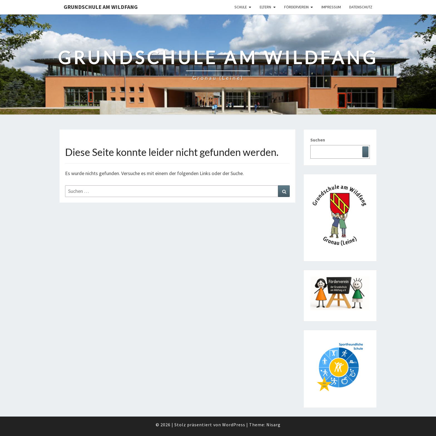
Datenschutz (360, 6)
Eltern (265, 6)
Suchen (317, 140)
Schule (240, 6)
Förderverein (296, 6)
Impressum (331, 6)
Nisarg (273, 424)
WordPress (233, 424)
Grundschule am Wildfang (101, 6)
